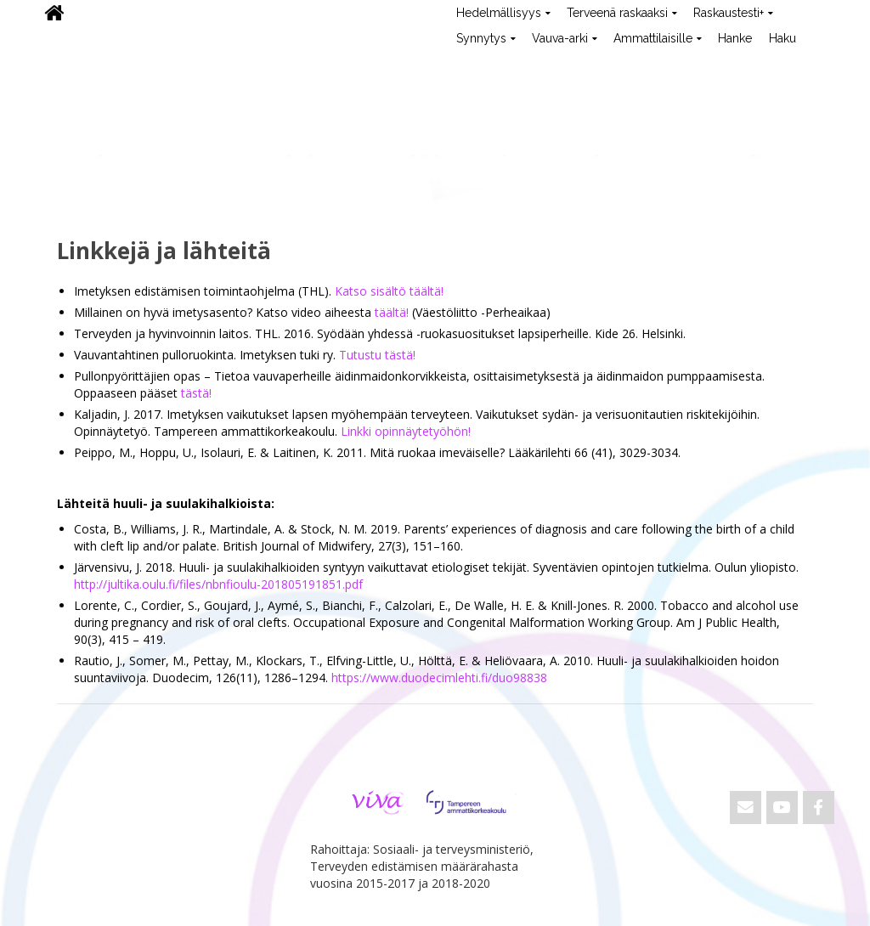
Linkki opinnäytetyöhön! (406, 431)
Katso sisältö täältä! (389, 291)
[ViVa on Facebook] (818, 807)
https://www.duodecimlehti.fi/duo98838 (439, 677)
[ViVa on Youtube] (782, 807)
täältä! (392, 312)
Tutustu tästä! (377, 355)
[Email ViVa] (745, 807)
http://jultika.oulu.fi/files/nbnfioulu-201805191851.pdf (218, 584)
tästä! (196, 393)
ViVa (64, 63)
